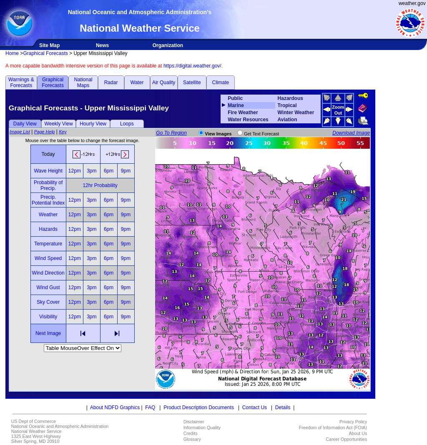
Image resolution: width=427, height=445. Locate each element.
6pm (108, 171)
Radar (111, 82)
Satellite (192, 82)
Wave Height (48, 171)
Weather (48, 215)
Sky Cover (48, 302)
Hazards (48, 229)
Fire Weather (243, 112)
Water (137, 82)
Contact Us (254, 407)
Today (48, 154)
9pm (126, 171)
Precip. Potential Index (48, 200)
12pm (74, 171)
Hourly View (93, 124)
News (102, 45)
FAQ (150, 407)
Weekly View (58, 124)
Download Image (351, 133)
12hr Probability (100, 185)
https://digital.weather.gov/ (192, 66)
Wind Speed (48, 258)
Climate (220, 82)
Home (12, 53)
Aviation (287, 119)
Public (235, 98)
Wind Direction (48, 273)
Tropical (287, 105)
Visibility (48, 317)
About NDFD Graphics (115, 407)
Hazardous (290, 98)
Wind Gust (48, 287)
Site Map (49, 45)
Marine (236, 105)
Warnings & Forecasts (21, 82)
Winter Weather (296, 112)
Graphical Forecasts (45, 53)
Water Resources (248, 119)
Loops (127, 124)
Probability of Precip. (48, 185)
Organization (168, 45)
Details (283, 407)
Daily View (25, 124)
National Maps (83, 82)
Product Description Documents (198, 407)
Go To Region (171, 133)
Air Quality (163, 82)
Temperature (48, 244)
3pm (91, 171)
